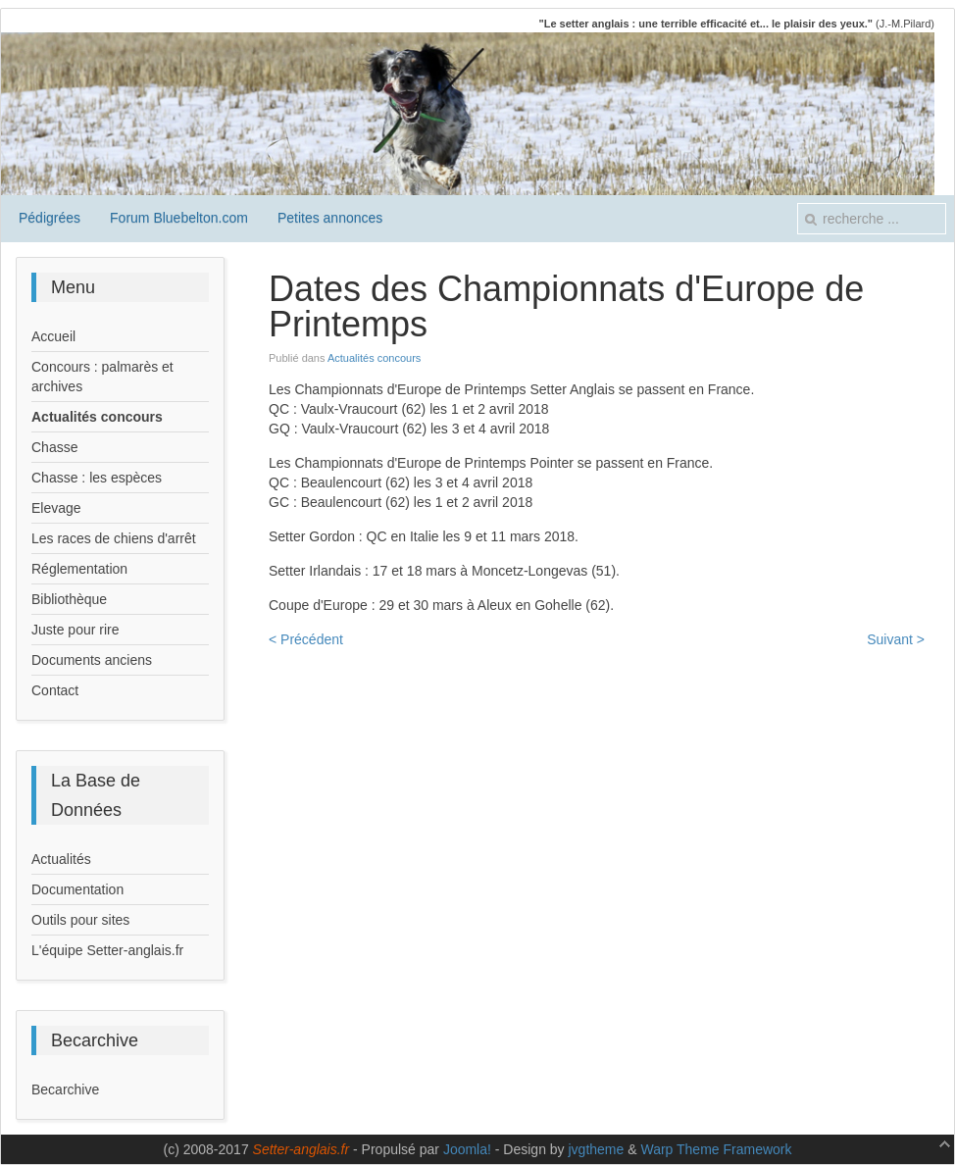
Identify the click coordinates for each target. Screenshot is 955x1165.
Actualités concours (374, 358)
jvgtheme (597, 1149)
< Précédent (306, 639)
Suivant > (896, 639)
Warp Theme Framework (715, 1149)
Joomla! (467, 1149)
